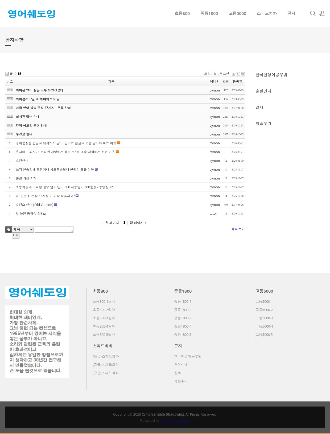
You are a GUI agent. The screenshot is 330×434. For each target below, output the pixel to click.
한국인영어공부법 (271, 74)
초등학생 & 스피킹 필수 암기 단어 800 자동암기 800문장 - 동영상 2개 (65, 187)
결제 (259, 107)
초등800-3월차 (104, 318)
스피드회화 (267, 13)
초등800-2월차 (104, 309)
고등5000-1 (264, 301)
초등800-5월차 (104, 334)
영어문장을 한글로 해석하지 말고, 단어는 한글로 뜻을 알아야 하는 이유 (66, 143)
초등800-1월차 (104, 301)
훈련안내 (263, 91)
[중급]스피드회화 (106, 364)
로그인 (224, 73)
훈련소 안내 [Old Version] (34, 204)
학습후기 (263, 123)
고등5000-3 (264, 318)
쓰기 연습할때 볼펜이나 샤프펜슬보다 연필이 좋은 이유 (55, 169)
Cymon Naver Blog (175, 420)
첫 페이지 (112, 223)
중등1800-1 (182, 301)
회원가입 (210, 73)
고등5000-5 (264, 334)
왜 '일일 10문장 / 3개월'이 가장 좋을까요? (45, 196)
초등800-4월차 (104, 326)
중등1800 (209, 13)
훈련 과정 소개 (26, 178)
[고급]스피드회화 (106, 373)
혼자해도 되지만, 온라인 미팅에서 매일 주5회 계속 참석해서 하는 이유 (65, 152)
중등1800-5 (182, 334)
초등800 (182, 13)
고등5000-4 (264, 326)
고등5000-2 (264, 309)
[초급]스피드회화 (106, 356)
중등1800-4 (182, 326)
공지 (291, 13)
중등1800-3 (182, 318)
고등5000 (237, 13)
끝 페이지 (136, 223)
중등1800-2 (182, 309)
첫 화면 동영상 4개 (29, 213)
